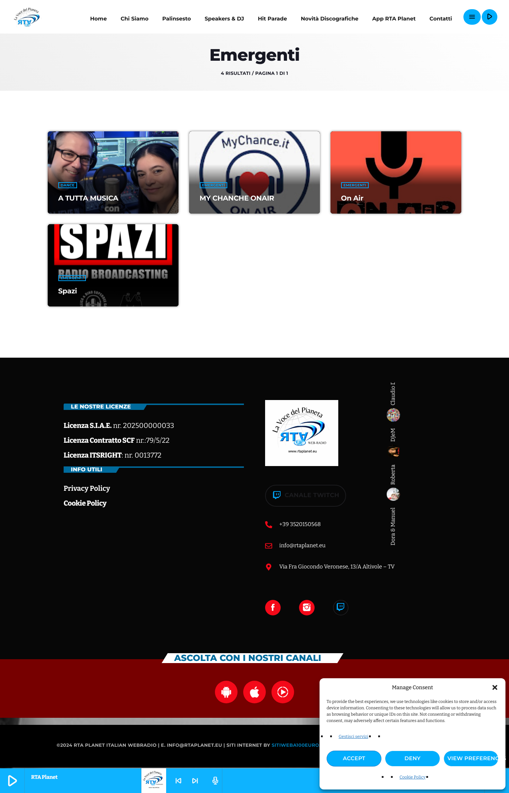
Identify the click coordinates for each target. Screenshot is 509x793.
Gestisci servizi (353, 736)
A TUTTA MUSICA (88, 198)
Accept (354, 758)
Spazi (67, 291)
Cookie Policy (412, 777)
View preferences (472, 758)
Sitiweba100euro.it (298, 746)
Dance (68, 185)
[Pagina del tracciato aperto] (214, 780)
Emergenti (213, 185)
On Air (352, 198)
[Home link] (28, 17)
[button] (494, 687)
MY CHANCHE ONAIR (237, 198)
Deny (412, 758)
